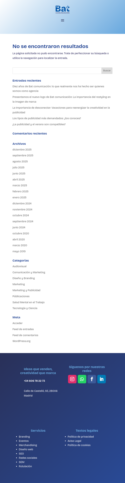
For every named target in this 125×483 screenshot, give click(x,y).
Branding (24, 436)
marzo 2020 (20, 245)
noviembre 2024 (22, 209)
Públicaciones (21, 296)
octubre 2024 (21, 215)
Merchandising (28, 445)
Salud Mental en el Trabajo (29, 302)
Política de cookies (79, 445)
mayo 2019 (19, 251)
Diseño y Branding (24, 278)
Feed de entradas (23, 329)
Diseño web (26, 449)
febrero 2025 (20, 191)
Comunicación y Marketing (29, 272)
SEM (21, 462)
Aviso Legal (74, 440)
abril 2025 (19, 179)
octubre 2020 (21, 233)
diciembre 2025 (22, 149)
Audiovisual (20, 266)
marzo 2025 (20, 185)
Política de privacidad (81, 436)
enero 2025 (20, 197)
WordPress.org (22, 341)
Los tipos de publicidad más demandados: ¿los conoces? (47, 118)
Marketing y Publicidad (27, 290)
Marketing (19, 284)
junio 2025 (19, 173)
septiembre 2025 (23, 155)
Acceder (18, 323)
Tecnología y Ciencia (25, 308)
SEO (21, 453)
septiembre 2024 (23, 221)
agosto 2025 (20, 161)
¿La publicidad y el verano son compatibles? (39, 124)
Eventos (24, 440)
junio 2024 (19, 227)
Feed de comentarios (25, 335)
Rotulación (25, 466)
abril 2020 (19, 239)
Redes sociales (28, 457)
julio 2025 (18, 167)
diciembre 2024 (22, 203)
